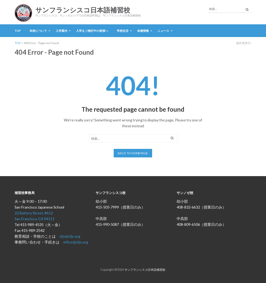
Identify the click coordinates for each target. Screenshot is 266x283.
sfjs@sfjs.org (69, 236)
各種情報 (143, 30)
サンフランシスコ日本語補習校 (82, 10)
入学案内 (61, 30)
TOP (18, 30)
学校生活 (122, 30)
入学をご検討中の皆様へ (92, 30)
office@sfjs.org (75, 242)
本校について (38, 30)
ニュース (163, 30)
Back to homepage (133, 153)
